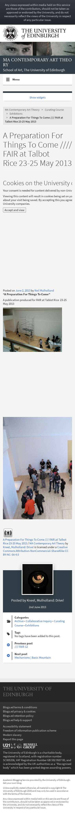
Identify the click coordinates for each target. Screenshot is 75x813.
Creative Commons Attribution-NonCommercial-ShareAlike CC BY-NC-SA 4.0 (36, 550)
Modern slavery (12, 735)
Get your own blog (12, 782)
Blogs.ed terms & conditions (20, 707)
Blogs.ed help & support (17, 720)
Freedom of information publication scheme (29, 730)
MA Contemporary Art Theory (37, 62)
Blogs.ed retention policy (18, 716)
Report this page (13, 739)
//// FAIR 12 (21, 647)
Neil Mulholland (44, 290)
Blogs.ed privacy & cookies (19, 711)
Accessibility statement (17, 726)
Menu (16, 81)
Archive (19, 621)
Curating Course (54, 109)
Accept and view (14, 210)
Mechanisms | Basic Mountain (33, 657)
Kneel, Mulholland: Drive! (18, 547)
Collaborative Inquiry (39, 621)
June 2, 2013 (23, 290)
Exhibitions (16, 113)
